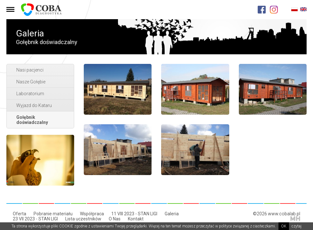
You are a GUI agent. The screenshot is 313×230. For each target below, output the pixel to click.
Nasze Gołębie (30, 81)
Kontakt (136, 218)
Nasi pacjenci (29, 70)
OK (283, 226)
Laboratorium (30, 93)
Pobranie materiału (53, 213)
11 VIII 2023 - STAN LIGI (134, 213)
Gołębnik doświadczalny (32, 120)
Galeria (172, 213)
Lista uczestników (83, 218)
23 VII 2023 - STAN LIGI (35, 218)
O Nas (115, 218)
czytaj (296, 226)
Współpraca (92, 213)
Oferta (19, 213)
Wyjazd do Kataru (34, 105)
